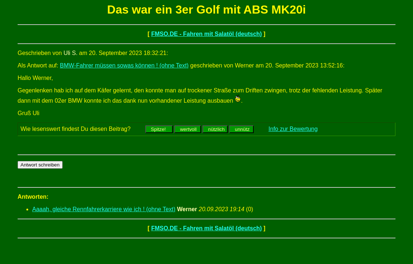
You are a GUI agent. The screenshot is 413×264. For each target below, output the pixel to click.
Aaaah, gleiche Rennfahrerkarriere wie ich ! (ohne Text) (103, 209)
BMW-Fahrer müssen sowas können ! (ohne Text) (124, 65)
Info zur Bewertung (292, 129)
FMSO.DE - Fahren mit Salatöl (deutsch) (206, 34)
